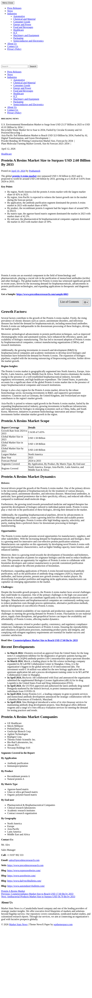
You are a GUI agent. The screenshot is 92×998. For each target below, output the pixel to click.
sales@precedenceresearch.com (24, 860)
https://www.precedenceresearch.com (25, 865)
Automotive (19, 16)
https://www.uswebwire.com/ (21, 875)
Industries (12, 13)
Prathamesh (34, 171)
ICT (15, 32)
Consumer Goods (21, 21)
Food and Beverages (23, 27)
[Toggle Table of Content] (84, 302)
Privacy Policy (14, 49)
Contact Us (12, 46)
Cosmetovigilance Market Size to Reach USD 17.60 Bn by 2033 (45, 640)
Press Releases (14, 8)
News (10, 11)
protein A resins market (24, 176)
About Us (12, 43)
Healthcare (18, 30)
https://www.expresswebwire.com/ (24, 870)
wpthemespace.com (63, 924)
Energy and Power (22, 24)
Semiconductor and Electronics (28, 41)
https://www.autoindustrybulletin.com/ (26, 886)
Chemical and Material (24, 19)
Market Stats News (18, 924)
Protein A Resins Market (13, 891)
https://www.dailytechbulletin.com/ (24, 881)
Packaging (18, 38)
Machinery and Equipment (26, 35)
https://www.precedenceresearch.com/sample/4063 (42, 294)
